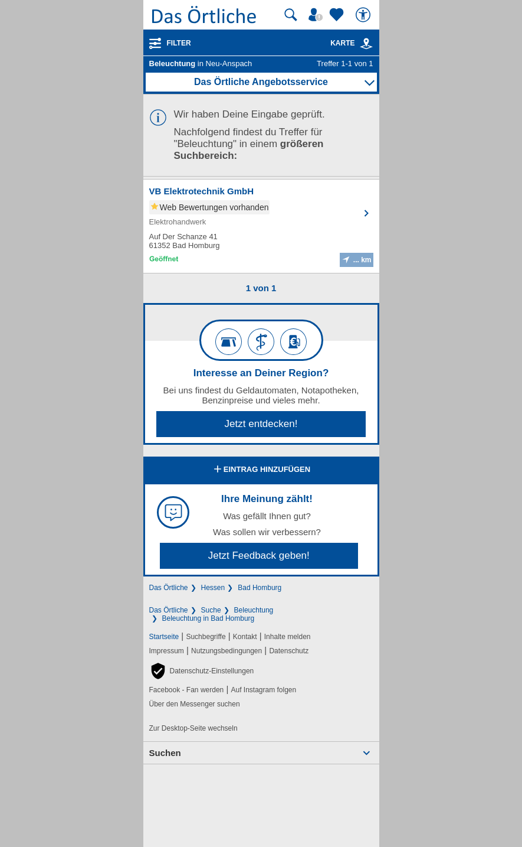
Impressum (166, 651)
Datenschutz (288, 651)
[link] (366, 44)
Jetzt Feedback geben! (259, 555)
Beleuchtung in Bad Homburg (208, 618)
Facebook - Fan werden (186, 690)
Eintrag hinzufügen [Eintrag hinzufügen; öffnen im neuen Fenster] (261, 470)
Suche (211, 610)
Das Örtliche (168, 588)
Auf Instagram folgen (263, 690)
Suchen (165, 753)
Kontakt (245, 637)
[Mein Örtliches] (317, 15)
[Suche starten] (291, 15)
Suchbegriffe (205, 637)
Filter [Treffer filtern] (179, 43)
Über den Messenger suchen (194, 704)
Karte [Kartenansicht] (351, 43)
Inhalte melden (287, 637)
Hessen (213, 588)
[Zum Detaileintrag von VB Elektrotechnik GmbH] (261, 226)
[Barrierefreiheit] (364, 15)
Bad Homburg (259, 588)
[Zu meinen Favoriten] (338, 15)
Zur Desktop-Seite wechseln (193, 728)
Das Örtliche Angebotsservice (261, 82)
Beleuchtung (254, 610)
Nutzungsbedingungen (226, 651)
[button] (201, 671)
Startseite (164, 637)
